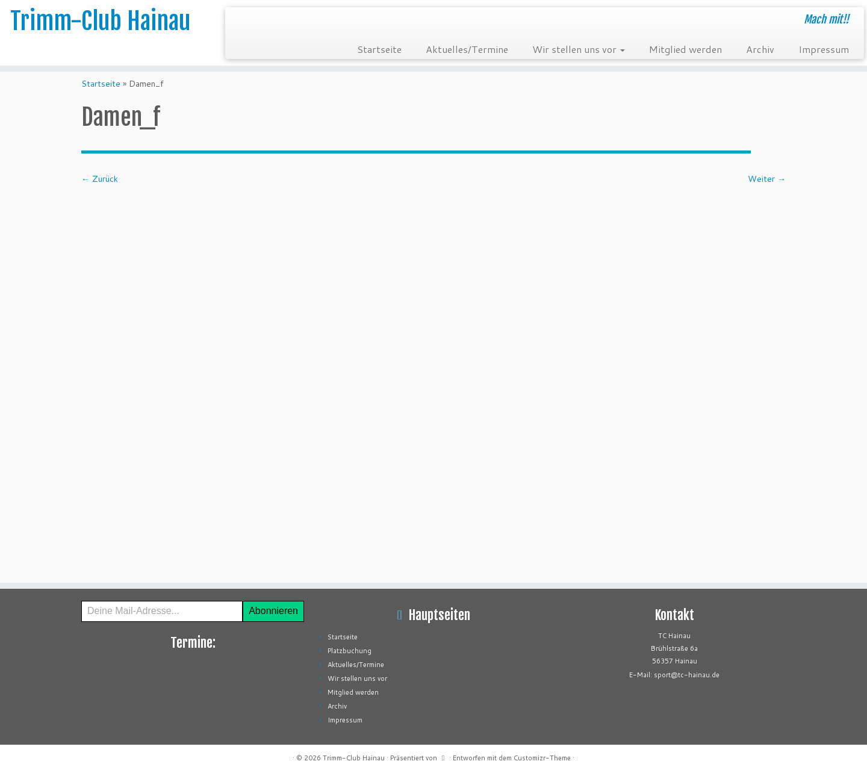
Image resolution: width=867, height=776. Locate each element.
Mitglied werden (685, 49)
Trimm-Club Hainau (100, 21)
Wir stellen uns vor (578, 49)
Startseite (379, 49)
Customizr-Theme (542, 758)
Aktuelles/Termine (467, 49)
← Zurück (99, 179)
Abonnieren (273, 611)
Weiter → (767, 179)
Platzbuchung (349, 651)
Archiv (760, 49)
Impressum (823, 49)
